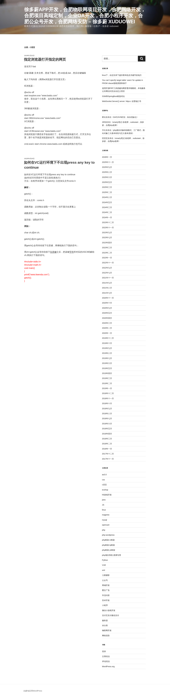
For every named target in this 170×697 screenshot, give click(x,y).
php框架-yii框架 (108, 550)
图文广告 (106, 590)
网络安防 (106, 635)
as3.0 (104, 474)
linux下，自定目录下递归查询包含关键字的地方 (122, 75)
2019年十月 (107, 343)
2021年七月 (107, 293)
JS (103, 505)
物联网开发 (106, 630)
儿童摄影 (106, 575)
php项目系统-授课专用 (111, 555)
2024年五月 (107, 202)
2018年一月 (107, 449)
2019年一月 (107, 388)
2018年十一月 (108, 398)
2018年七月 (107, 418)
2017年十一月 (108, 459)
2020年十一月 (108, 298)
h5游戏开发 (107, 495)
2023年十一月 (108, 227)
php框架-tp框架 (108, 545)
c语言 (104, 485)
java (104, 500)
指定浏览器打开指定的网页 (45, 59)
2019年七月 (107, 358)
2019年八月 (107, 353)
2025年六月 (107, 177)
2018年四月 (107, 434)
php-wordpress (108, 535)
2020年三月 (107, 323)
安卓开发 (106, 600)
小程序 (105, 605)
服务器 (105, 620)
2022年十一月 (108, 263)
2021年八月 (107, 288)
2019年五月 (107, 368)
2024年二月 (107, 212)
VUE (104, 565)
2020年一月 (107, 333)
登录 (104, 651)
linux (104, 510)
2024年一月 (107, 217)
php (103, 530)
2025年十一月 (108, 162)
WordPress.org (108, 666)
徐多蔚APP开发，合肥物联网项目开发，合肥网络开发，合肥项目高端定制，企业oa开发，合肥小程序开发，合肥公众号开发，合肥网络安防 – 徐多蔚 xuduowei (85, 15)
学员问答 (106, 595)
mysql (104, 520)
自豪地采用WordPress (32, 691)
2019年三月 (107, 378)
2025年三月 (107, 187)
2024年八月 (107, 197)
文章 (106, 656)
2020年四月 (107, 318)
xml (103, 570)
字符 (71, 252)
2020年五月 (107, 313)
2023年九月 (107, 232)
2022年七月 (107, 273)
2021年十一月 (108, 278)
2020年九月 (107, 308)
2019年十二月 (108, 338)
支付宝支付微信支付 (110, 615)
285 (103, 122)
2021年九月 (107, 283)
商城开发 (106, 585)
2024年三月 (107, 207)
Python (105, 560)
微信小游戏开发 (108, 610)
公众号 (105, 580)
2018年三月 (107, 439)
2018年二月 (107, 444)
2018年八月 (107, 413)
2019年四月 (107, 373)
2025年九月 (107, 167)
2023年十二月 (108, 222)
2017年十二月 (108, 454)
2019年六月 (107, 363)
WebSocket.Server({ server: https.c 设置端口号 (121, 101)
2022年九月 (107, 268)
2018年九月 (107, 408)
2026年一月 (107, 157)
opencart (105, 525)
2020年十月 (107, 303)
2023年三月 (107, 247)
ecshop (105, 490)
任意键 (53, 252)
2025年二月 (107, 192)
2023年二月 (107, 253)
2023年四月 (107, 243)
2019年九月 (107, 348)
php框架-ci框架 (108, 540)
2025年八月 (107, 172)
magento (105, 515)
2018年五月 (107, 429)
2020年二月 (107, 328)
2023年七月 (107, 237)
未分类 (105, 625)
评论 (106, 661)
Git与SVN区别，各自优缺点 (125, 117)
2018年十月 (107, 403)
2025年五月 (107, 182)
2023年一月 (107, 258)
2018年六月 (107, 424)
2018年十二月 (108, 393)
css (103, 480)
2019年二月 (107, 383)
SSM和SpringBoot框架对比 (113, 96)
